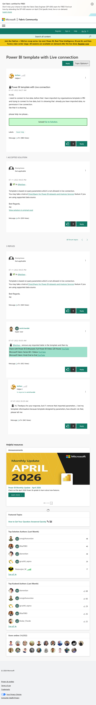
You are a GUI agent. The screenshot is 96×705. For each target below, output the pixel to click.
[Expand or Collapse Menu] (3, 25)
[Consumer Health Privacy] (48, 698)
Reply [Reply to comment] (82, 224)
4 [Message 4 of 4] (16, 218)
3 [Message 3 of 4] (18, 420)
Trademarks (5, 689)
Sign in (67, 31)
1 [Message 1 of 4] (16, 138)
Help (75, 31)
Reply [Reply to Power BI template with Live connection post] (82, 144)
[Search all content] (63, 36)
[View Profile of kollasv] (17, 75)
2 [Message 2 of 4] (16, 363)
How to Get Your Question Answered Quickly (27, 521)
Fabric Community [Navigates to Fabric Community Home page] (28, 19)
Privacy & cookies (7, 681)
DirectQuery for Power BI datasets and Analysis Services (51, 194)
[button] (67, 63)
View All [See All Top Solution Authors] (12, 574)
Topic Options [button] (81, 63)
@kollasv (21, 184)
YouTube (65, 348)
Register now (83, 44)
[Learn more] (16, 495)
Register (58, 31)
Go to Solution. (51, 122)
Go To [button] (84, 31)
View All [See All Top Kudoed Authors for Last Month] (12, 626)
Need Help (20, 132)
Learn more (7, 12)
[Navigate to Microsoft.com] (9, 19)
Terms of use (6, 685)
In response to (26, 392)
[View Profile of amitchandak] (24, 328)
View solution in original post (21, 210)
